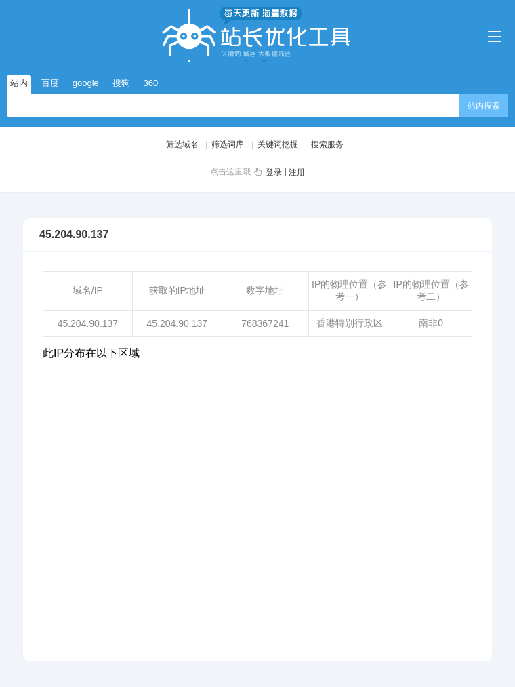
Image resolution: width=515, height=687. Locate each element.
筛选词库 (227, 144)
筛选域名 (182, 144)
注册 (297, 172)
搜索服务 (327, 144)
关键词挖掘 (278, 144)
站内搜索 (484, 106)
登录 (274, 172)
